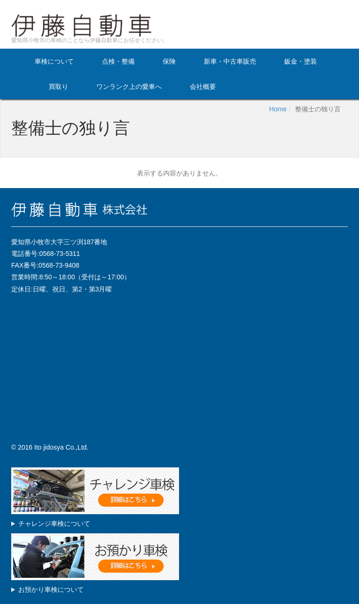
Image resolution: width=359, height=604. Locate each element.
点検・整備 (118, 61)
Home (278, 109)
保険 (169, 61)
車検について (54, 61)
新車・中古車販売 (230, 61)
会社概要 (203, 86)
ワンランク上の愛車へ (129, 86)
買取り (58, 86)
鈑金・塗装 (300, 61)
